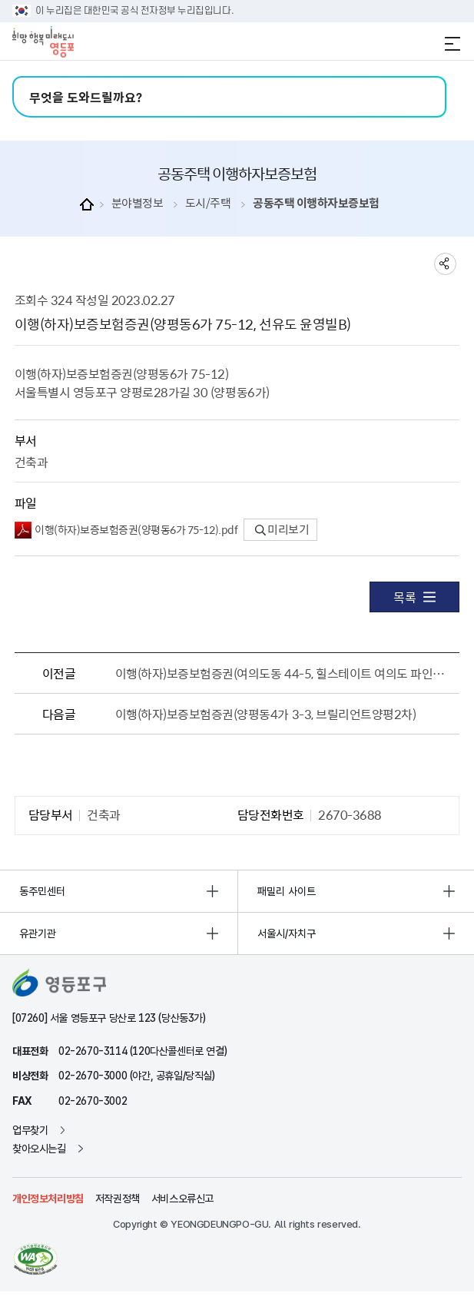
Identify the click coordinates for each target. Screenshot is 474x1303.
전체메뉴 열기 (452, 44)
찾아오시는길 (39, 1148)
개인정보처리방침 (48, 1198)
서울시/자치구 (286, 933)
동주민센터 (42, 891)
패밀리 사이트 (286, 891)
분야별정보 (137, 203)
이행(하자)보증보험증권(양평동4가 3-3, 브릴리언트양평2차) (265, 714)
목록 (414, 597)
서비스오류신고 (182, 1198)
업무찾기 (30, 1130)
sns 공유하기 (445, 264)
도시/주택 (208, 203)
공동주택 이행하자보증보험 (316, 203)
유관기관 (37, 933)
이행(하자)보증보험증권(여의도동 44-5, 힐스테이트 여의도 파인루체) (282, 673)
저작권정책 (117, 1198)
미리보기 (282, 529)
